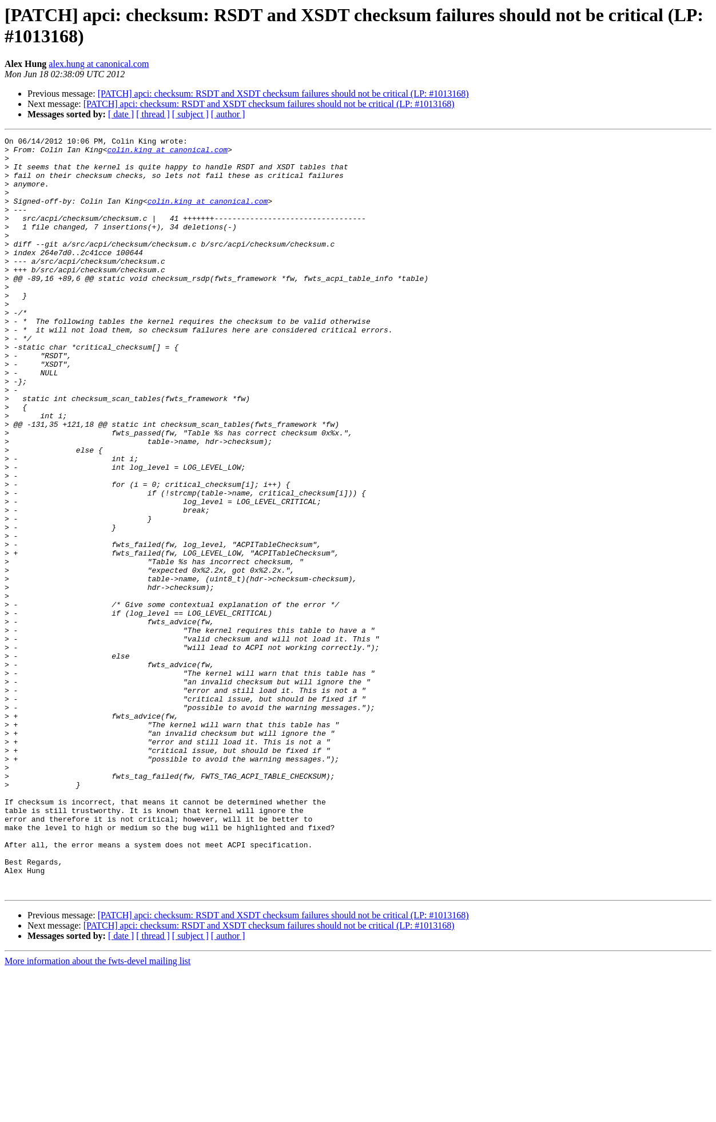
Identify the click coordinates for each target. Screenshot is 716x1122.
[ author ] (228, 114)
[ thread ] (153, 114)
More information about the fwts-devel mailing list (97, 1112)
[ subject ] (190, 114)
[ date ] (121, 114)
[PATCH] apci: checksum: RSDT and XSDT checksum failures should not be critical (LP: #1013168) (283, 93)
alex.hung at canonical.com (99, 64)
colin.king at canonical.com (167, 153)
